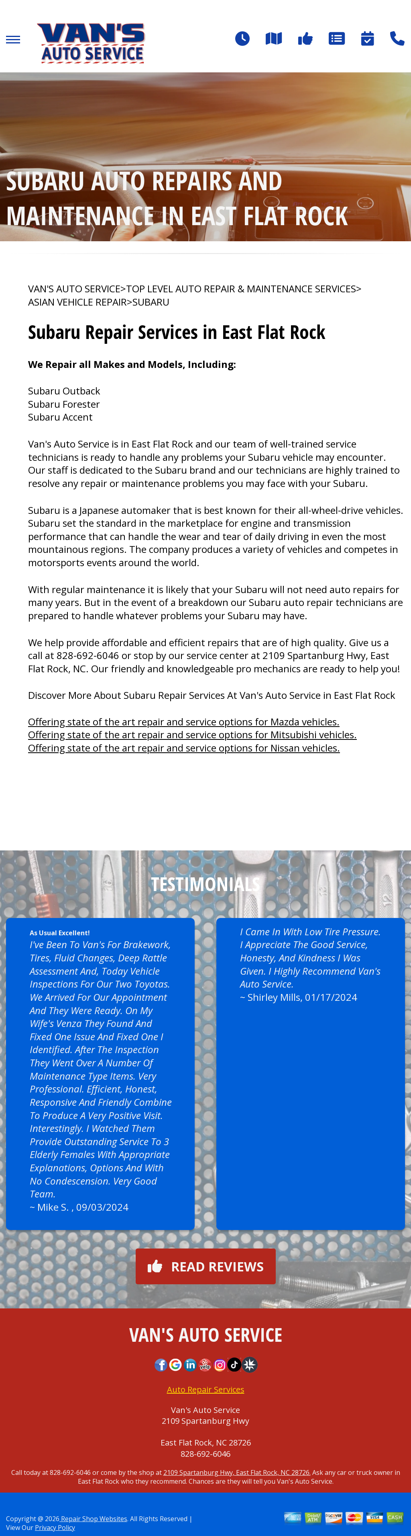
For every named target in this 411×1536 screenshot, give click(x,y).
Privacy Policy (55, 1527)
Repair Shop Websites (93, 1518)
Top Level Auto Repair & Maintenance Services (241, 288)
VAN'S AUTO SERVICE (74, 288)
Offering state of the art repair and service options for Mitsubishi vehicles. (192, 734)
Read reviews (206, 1266)
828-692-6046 (88, 655)
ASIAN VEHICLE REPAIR (77, 302)
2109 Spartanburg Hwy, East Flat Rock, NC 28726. (237, 1472)
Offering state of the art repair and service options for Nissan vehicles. (184, 747)
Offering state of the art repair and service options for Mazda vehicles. (184, 721)
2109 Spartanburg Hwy (205, 1420)
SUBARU (150, 302)
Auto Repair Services (205, 1389)
